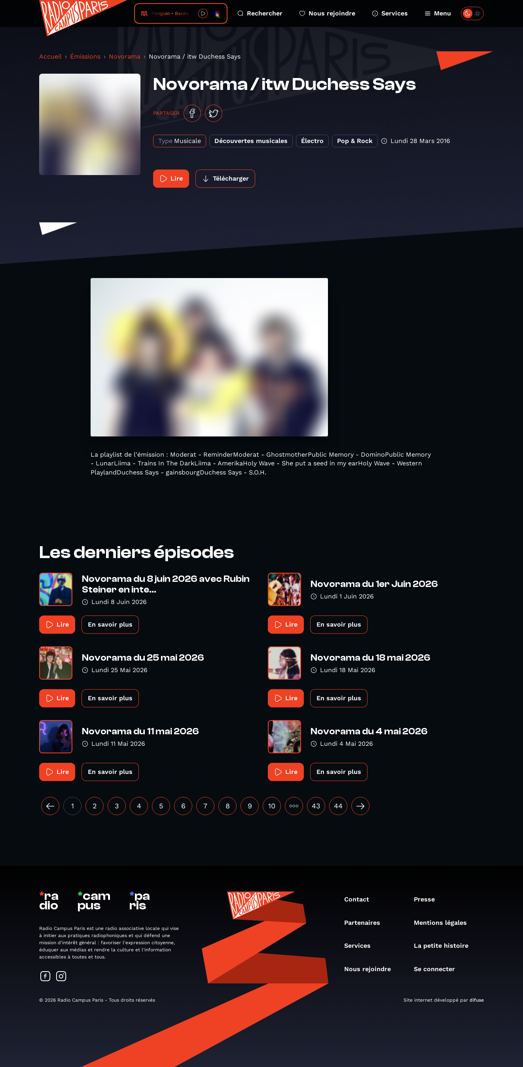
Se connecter (438, 969)
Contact (360, 899)
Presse (428, 899)
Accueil (50, 56)
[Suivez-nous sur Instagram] (61, 977)
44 (338, 806)
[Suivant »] (360, 806)
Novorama (124, 56)
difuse (477, 1000)
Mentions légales (444, 922)
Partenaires (366, 922)
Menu (437, 13)
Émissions (85, 56)
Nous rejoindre (327, 13)
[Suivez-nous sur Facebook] (45, 977)
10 (271, 806)
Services (390, 13)
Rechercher (259, 13)
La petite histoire (445, 945)
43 (316, 806)
